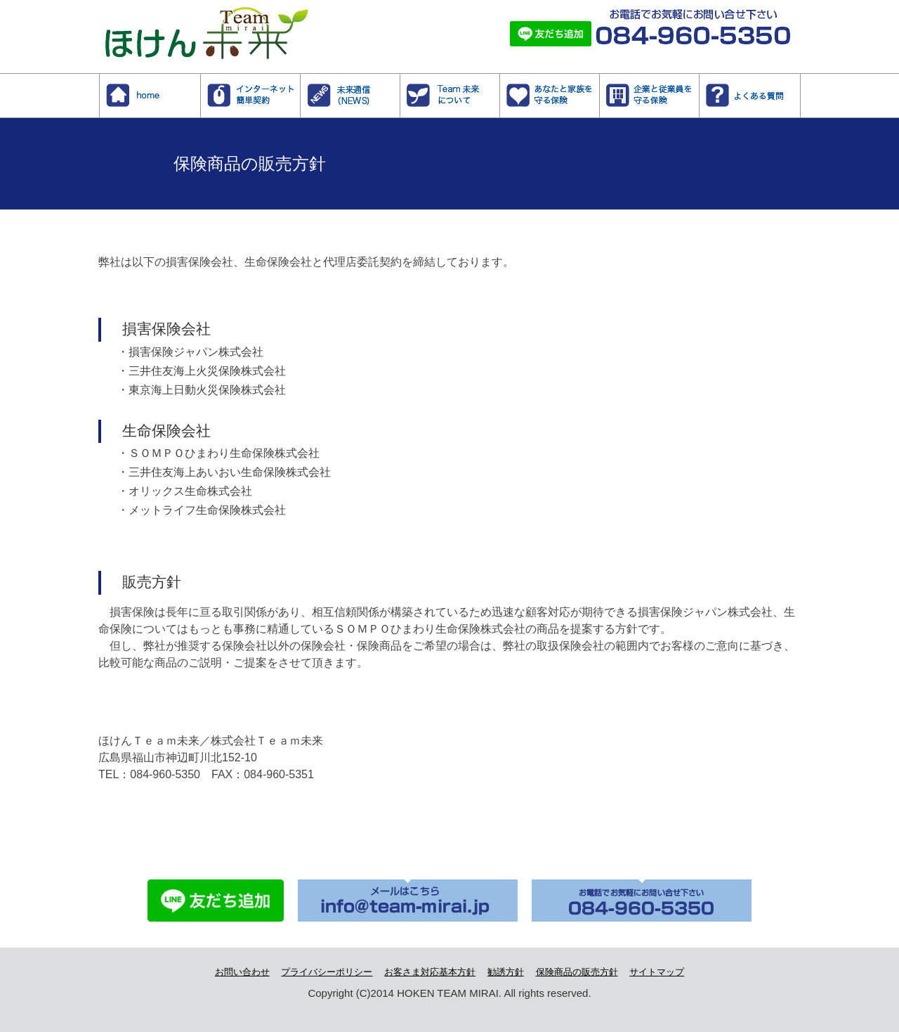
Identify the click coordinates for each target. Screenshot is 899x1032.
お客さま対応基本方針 (429, 972)
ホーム (200, 80)
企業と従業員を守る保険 (699, 80)
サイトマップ (656, 972)
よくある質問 (800, 80)
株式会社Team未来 (198, 23)
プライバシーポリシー (326, 972)
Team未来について (499, 80)
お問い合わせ (242, 972)
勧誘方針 (505, 972)
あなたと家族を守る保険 (599, 80)
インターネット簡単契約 (300, 80)
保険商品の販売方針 (577, 972)
